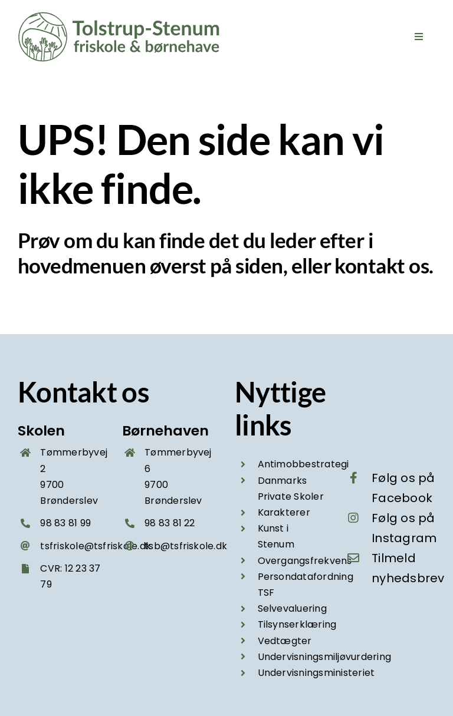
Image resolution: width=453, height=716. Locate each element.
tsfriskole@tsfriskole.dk (95, 546)
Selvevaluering (292, 608)
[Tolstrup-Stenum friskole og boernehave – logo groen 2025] (121, 16)
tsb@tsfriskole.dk (186, 546)
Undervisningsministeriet (316, 672)
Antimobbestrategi (303, 464)
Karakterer (284, 512)
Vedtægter (285, 641)
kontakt (369, 265)
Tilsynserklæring (297, 624)
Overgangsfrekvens (305, 560)
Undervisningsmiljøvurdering (324, 657)
